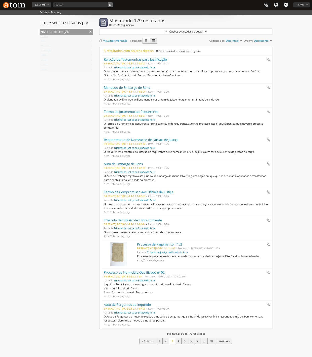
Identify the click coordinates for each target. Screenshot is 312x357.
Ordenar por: (217, 40)
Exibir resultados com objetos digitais (178, 51)
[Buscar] (83, 4)
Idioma (276, 5)
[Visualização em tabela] (153, 41)
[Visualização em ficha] (146, 41)
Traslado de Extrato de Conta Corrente (133, 220)
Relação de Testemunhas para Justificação (135, 59)
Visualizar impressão (113, 40)
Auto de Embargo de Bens (123, 164)
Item (43, 42)
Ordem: (248, 40)
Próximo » (224, 341)
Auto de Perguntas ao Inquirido (127, 304)
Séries (43, 56)
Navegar (40, 5)
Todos (44, 37)
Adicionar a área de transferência (268, 59)
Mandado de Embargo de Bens (127, 87)
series (43, 70)
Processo (45, 46)
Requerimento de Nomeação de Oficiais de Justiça (141, 140)
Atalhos (286, 5)
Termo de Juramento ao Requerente (131, 111)
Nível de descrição (55, 31)
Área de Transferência (266, 5)
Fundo (44, 66)
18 (211, 341)
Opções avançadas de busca (186, 31)
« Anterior (148, 341)
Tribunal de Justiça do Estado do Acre (134, 67)
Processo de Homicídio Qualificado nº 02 (134, 272)
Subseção (46, 51)
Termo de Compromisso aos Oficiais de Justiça (138, 192)
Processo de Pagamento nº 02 (159, 244)
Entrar (300, 5)
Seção (43, 61)
